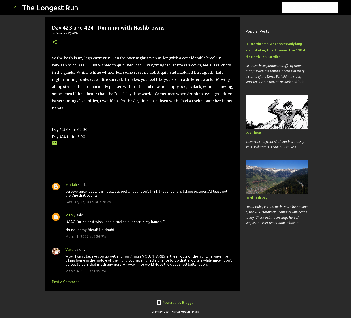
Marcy (70, 215)
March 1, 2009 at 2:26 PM (85, 237)
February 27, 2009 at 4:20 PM (88, 202)
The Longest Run (50, 8)
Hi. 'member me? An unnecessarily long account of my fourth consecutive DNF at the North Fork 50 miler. (276, 50)
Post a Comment (65, 282)
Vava (69, 250)
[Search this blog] (314, 7)
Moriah (71, 185)
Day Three (253, 132)
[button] (54, 42)
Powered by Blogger (175, 303)
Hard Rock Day (256, 198)
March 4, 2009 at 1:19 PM (85, 271)
